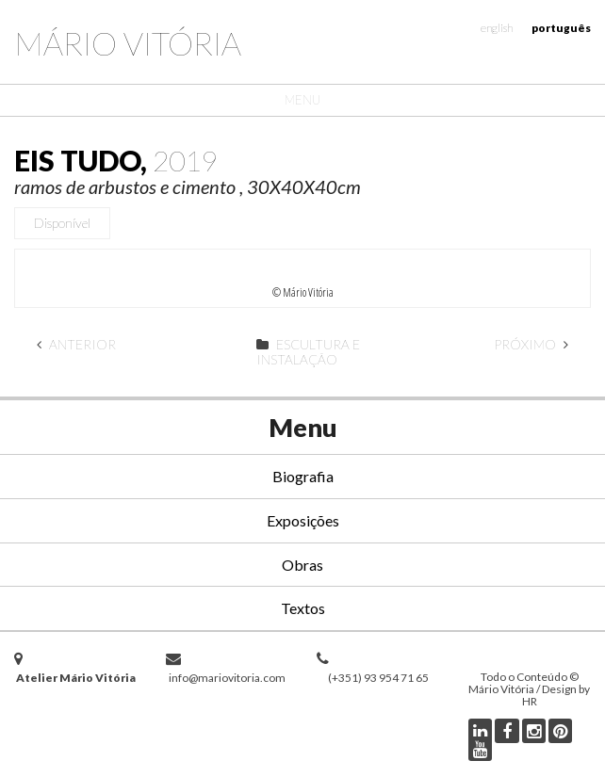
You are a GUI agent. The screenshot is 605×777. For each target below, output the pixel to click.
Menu (302, 99)
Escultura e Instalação (308, 351)
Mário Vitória (127, 43)
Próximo (531, 344)
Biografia (303, 476)
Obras (302, 565)
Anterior (76, 344)
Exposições (303, 520)
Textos (303, 608)
